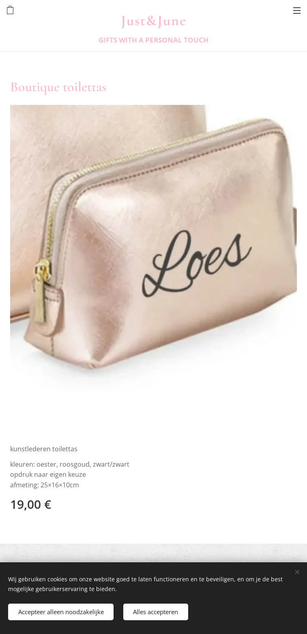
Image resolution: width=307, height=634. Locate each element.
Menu (297, 10)
